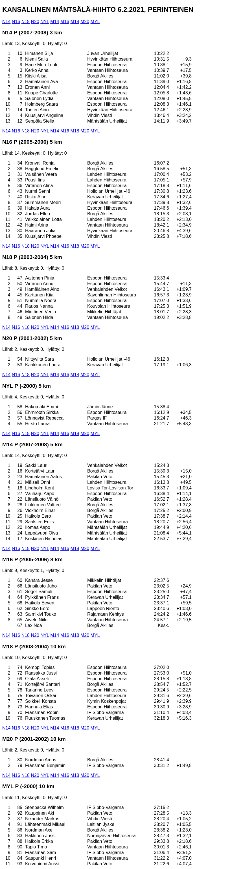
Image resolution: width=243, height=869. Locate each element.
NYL (44, 21)
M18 (74, 21)
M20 (84, 21)
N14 (6, 21)
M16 (64, 21)
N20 (35, 21)
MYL (95, 21)
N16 (16, 21)
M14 (54, 21)
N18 (25, 21)
